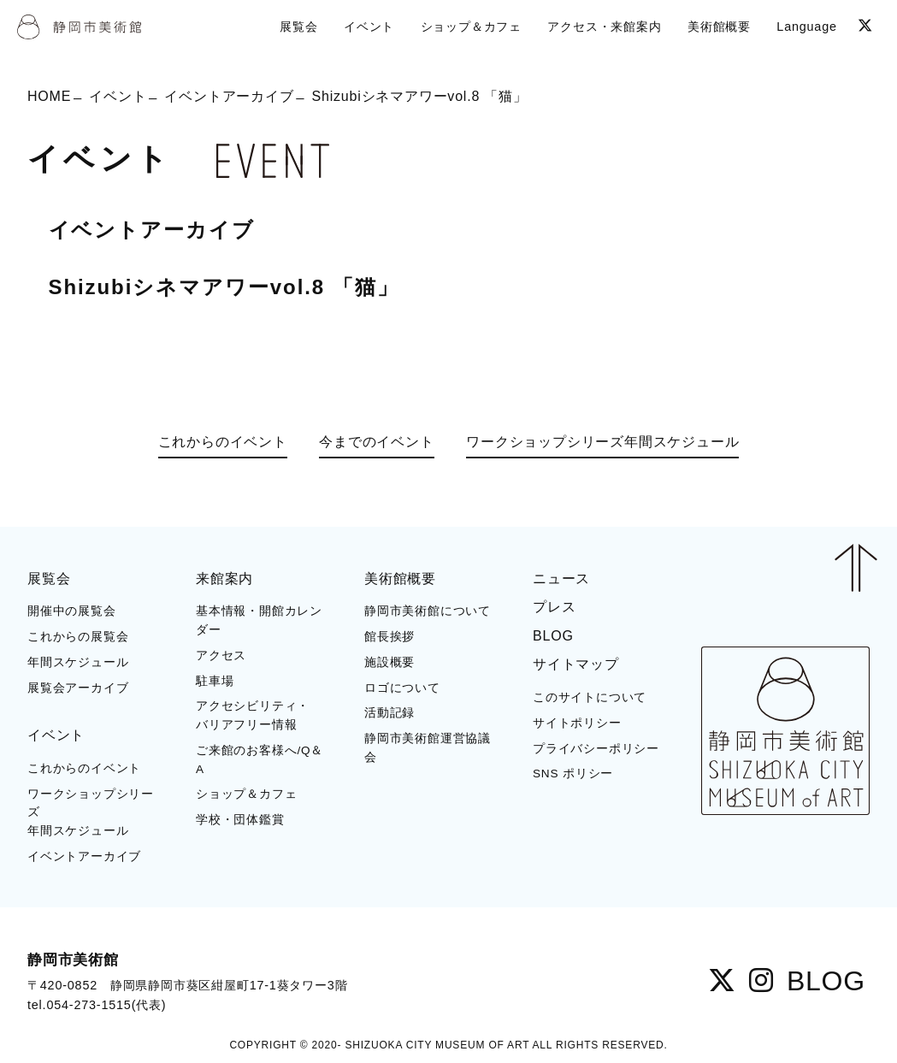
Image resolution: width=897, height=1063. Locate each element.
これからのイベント (222, 441)
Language (806, 26)
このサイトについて (589, 697)
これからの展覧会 (77, 636)
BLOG (553, 636)
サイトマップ (576, 664)
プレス (554, 606)
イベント (117, 96)
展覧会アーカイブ (77, 688)
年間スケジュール (77, 662)
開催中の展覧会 (71, 611)
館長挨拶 (389, 636)
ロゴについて (402, 688)
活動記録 (389, 712)
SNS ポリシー (573, 773)
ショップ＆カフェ (246, 794)
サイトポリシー (577, 723)
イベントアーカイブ (228, 96)
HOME (49, 96)
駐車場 (214, 681)
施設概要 (389, 662)
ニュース (561, 578)
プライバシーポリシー (596, 748)
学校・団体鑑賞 (240, 819)
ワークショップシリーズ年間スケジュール (602, 441)
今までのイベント (376, 441)
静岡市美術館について (427, 611)
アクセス (221, 655)
